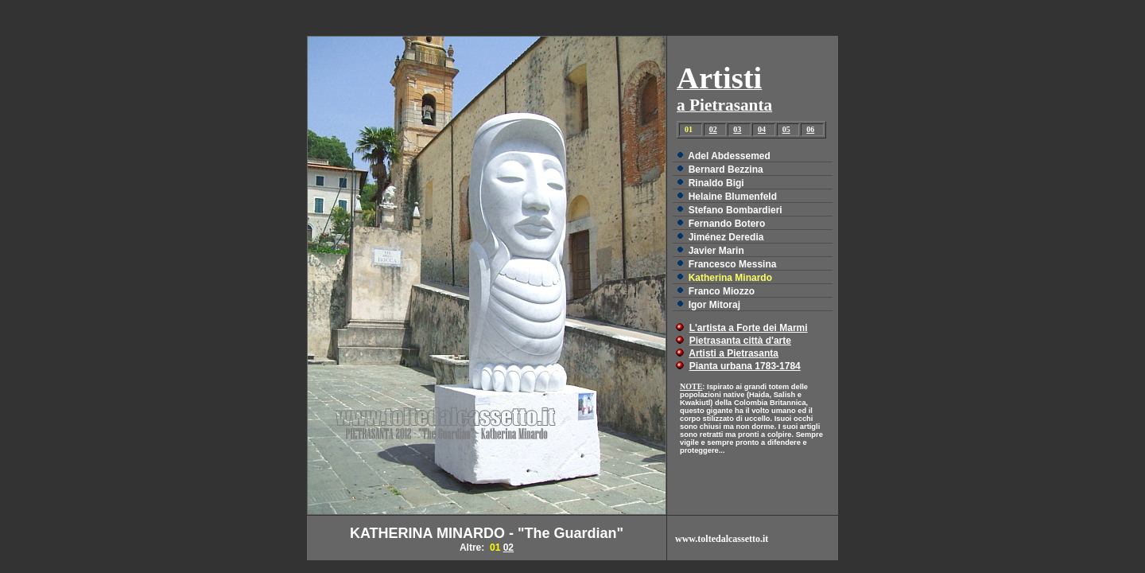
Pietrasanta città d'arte (740, 340)
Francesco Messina (733, 264)
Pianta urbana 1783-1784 (745, 366)
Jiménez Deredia (726, 237)
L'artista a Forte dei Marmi (748, 327)
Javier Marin (716, 250)
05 (786, 129)
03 (737, 129)
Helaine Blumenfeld (733, 196)
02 (713, 129)
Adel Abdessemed (729, 156)
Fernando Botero (727, 223)
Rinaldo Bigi (716, 183)
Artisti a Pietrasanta (733, 353)
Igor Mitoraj (714, 304)
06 (810, 129)
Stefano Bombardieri (735, 210)
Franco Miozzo (722, 291)
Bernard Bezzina (726, 169)
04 (762, 129)
